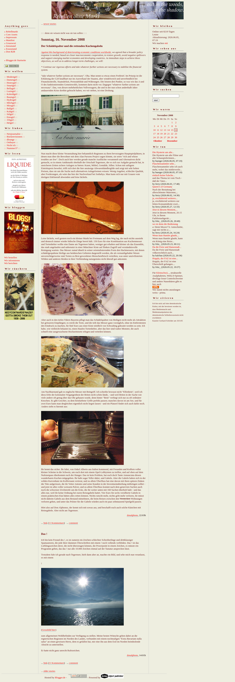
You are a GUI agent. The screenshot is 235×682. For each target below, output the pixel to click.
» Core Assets (10, 34)
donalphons (132, 515)
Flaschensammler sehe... (164, 163)
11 (158, 130)
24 (154, 137)
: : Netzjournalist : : (13, 133)
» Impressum (10, 37)
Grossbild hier (48, 629)
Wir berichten (10, 263)
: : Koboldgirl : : (12, 94)
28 (168, 137)
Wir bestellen (10, 257)
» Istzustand (10, 46)
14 (168, 130)
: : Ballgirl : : (10, 108)
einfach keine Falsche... (163, 175)
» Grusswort (10, 43)
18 (158, 133)
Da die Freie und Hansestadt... (166, 247)
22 (172, 133)
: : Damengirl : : (11, 79)
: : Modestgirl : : (12, 76)
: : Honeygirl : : (11, 82)
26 (161, 137)
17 (154, 133)
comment (73, 523)
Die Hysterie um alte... (163, 152)
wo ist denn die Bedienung (165, 224)
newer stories (50, 23)
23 (176, 133)
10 (154, 130)
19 (161, 133)
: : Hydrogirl (10, 99)
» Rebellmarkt (11, 31)
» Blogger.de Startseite (15, 60)
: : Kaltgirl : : (10, 111)
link (45, 523)
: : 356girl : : (10, 119)
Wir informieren (12, 260)
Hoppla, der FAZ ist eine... (165, 258)
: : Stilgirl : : (10, 114)
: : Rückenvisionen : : (14, 136)
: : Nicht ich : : (11, 145)
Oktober (157, 140)
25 (158, 137)
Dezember (172, 140)
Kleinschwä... (162, 272)
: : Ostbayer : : (11, 142)
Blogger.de (60, 677)
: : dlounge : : (10, 139)
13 (165, 130)
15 (172, 130)
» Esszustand (10, 48)
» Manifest (9, 40)
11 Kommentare (56, 523)
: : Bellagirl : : (11, 88)
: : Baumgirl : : (11, 97)
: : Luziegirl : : (11, 91)
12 (161, 130)
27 (165, 137)
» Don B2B (9, 51)
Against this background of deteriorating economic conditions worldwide (76, 52)
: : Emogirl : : (10, 117)
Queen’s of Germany (162, 186)
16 (176, 130)
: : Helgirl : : (10, 122)
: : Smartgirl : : (11, 85)
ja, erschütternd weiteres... (164, 198)
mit (166, 43)
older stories (49, 671)
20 (165, 133)
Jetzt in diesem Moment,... (165, 209)
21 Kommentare (56, 663)
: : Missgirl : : (10, 105)
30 (176, 137)
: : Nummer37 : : (12, 148)
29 (172, 137)
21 (168, 133)
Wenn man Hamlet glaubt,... (165, 235)
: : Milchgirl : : (11, 102)
